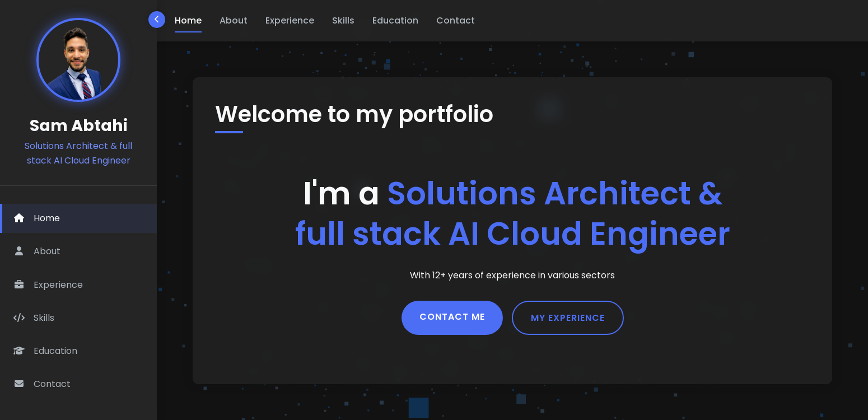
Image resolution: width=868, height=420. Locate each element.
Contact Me (452, 316)
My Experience (568, 317)
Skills (343, 20)
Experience (289, 20)
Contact (455, 20)
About (234, 20)
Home (188, 20)
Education (395, 20)
